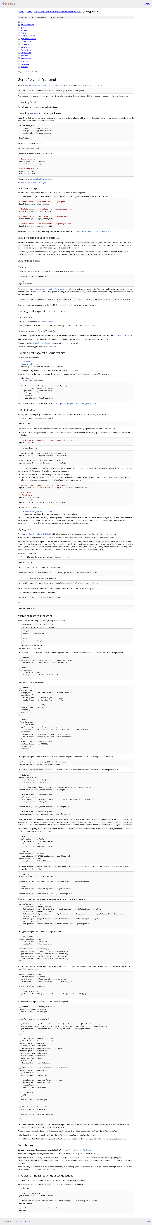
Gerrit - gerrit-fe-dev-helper (45, 343)
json (148, 1221)
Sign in (147, 4)
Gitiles (14, 1221)
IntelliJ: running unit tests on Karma (38, 511)
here (37, 107)
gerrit (21, 11)
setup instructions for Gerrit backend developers (44, 85)
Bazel (32, 102)
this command (74, 370)
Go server (25, 322)
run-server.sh (26, 58)
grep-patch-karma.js (28, 39)
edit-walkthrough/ (27, 24)
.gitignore (24, 30)
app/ (22, 22)
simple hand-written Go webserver (52, 289)
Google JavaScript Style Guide (40, 534)
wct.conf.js (25, 64)
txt (142, 1221)
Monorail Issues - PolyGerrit (79, 1150)
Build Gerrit (25, 361)
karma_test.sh (26, 44)
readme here (51, 347)
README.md (26, 55)
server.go (24, 61)
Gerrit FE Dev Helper (124, 335)
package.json (26, 47)
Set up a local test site (29, 364)
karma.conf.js (26, 41)
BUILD (23, 33)
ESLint (49, 538)
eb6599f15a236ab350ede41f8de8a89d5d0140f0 (57, 11)
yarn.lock (24, 67)
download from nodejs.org (43, 179)
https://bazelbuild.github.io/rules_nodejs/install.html (93, 231)
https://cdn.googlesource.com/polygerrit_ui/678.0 (77, 403)
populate (33, 366)
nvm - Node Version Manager (34, 183)
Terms (27, 1221)
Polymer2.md (26, 50)
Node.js (33, 113)
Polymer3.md (26, 53)
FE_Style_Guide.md (28, 36)
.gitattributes (25, 27)
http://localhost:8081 (48, 322)
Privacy (21, 1221)
